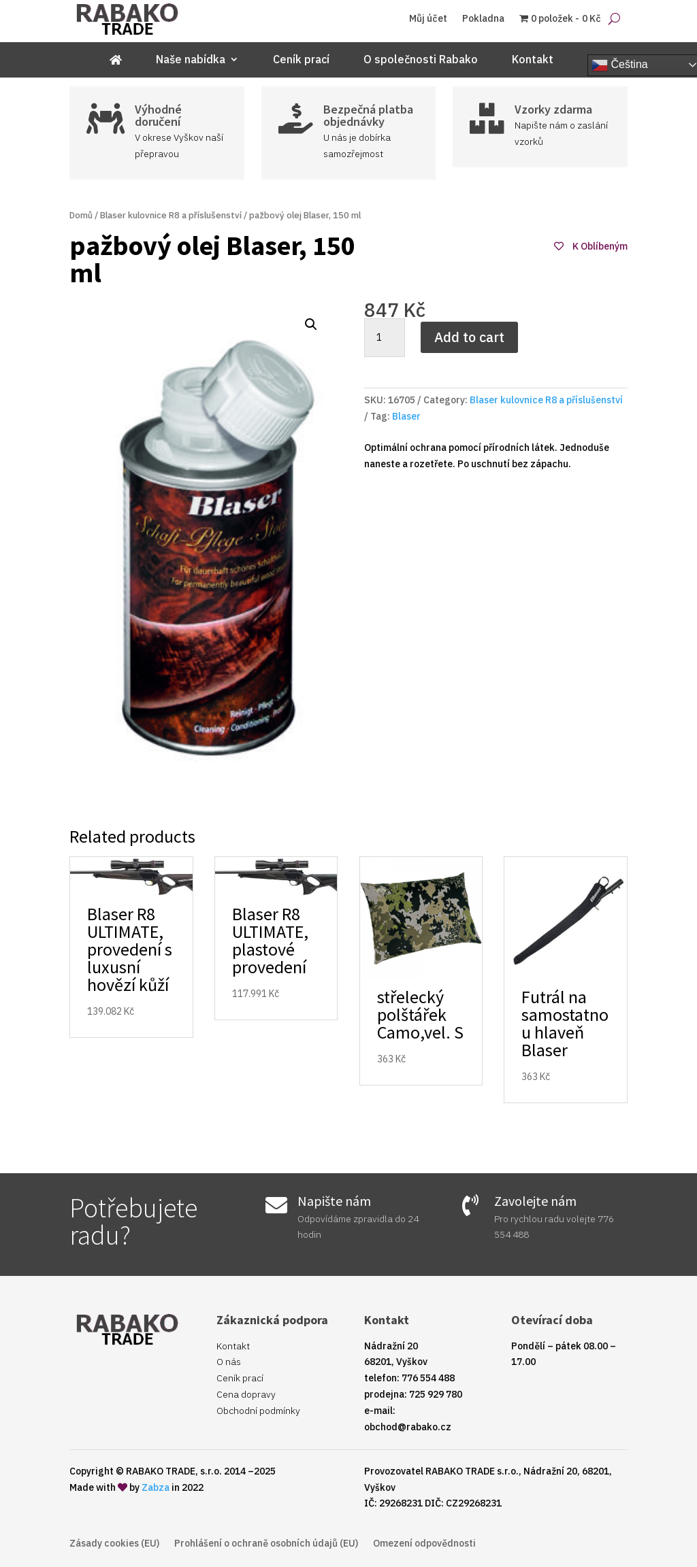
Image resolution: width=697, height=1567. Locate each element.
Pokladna (483, 19)
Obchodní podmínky (258, 1410)
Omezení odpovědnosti (424, 1543)
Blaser (406, 416)
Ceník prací (301, 60)
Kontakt (532, 60)
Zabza (155, 1487)
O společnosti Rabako (420, 60)
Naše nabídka (190, 60)
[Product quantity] (384, 338)
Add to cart (469, 337)
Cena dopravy (246, 1394)
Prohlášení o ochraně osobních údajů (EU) (266, 1543)
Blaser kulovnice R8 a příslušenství (171, 215)
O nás (228, 1361)
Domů (81, 215)
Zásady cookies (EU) (114, 1543)
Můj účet (428, 19)
